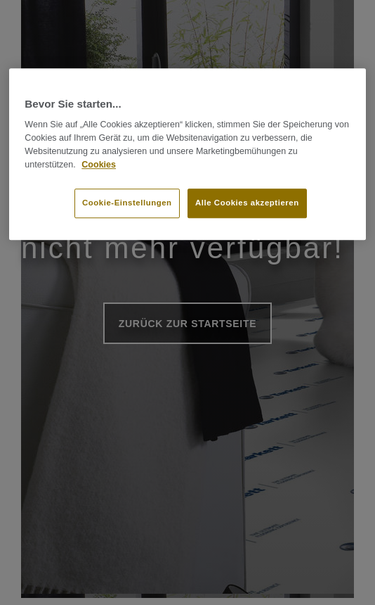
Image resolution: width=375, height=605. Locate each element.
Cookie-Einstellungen (127, 203)
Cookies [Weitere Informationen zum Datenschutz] (98, 165)
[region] (187, 154)
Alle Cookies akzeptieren (247, 203)
